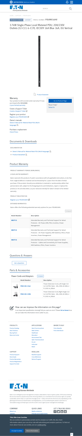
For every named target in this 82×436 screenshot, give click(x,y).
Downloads (13, 357)
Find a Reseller (58, 328)
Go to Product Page (60, 101)
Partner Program (36, 359)
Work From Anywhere (38, 328)
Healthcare (35, 333)
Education (34, 335)
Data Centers (35, 330)
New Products (14, 330)
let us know (65, 310)
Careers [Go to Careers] (12, 414)
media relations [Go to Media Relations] (37, 411)
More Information (32, 431)
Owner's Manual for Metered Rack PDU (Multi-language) (30, 151)
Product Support (14, 354)
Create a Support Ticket (17, 111)
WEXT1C (14, 220)
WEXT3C (14, 240)
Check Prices (14, 132)
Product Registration (16, 361)
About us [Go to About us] (13, 411)
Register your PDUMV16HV (18, 117)
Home (11, 15)
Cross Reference (36, 357)
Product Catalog (14, 328)
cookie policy (41, 425)
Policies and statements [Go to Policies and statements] (40, 414)
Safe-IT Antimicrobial (38, 340)
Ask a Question (19, 263)
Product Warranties (15, 359)
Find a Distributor (59, 330)
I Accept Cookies (16, 431)
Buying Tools (13, 333)
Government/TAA (37, 337)
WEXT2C (14, 230)
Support (18, 15)
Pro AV (33, 342)
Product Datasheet (42, 94)
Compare (68, 211)
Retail (33, 346)
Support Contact (14, 364)
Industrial (34, 344)
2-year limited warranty (17, 105)
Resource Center (14, 335)
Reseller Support (36, 354)
